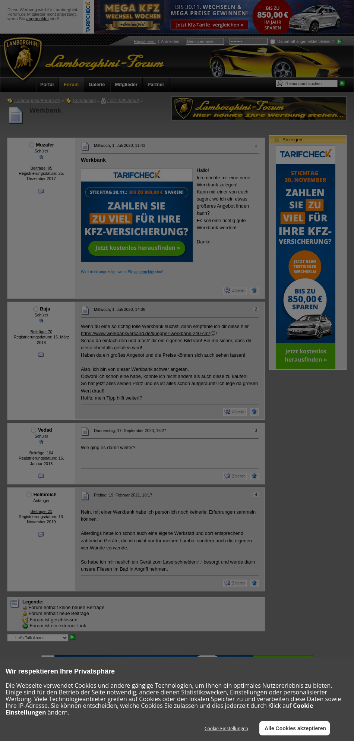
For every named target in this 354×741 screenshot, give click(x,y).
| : (157, 41)
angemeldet (37, 18)
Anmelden (170, 41)
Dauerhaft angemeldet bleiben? (302, 41)
